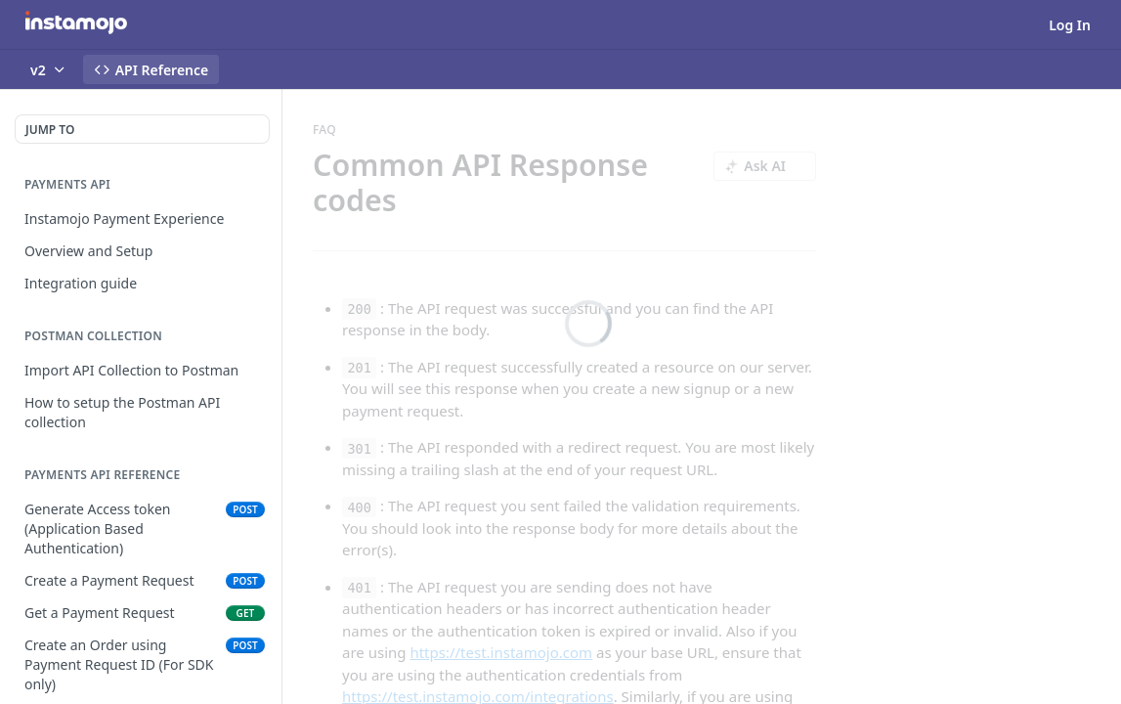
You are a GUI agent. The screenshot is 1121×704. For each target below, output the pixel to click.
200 (358, 309)
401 (358, 587)
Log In (1070, 25)
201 (358, 367)
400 (358, 506)
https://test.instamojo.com (501, 652)
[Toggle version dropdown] (49, 69)
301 (358, 448)
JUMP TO (49, 129)
